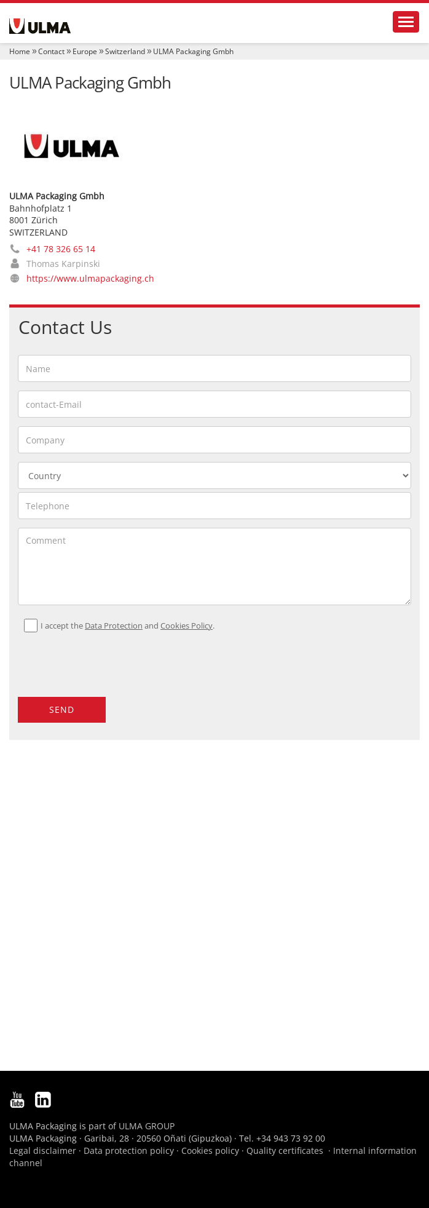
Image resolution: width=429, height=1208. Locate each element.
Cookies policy (210, 1150)
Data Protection (114, 626)
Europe (85, 51)
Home (19, 51)
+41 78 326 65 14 (60, 249)
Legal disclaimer (42, 1150)
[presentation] (92, 659)
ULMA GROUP (147, 1126)
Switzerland (125, 51)
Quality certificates (284, 1150)
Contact (51, 51)
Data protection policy (129, 1150)
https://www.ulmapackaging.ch (90, 278)
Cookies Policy (186, 626)
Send (61, 709)
